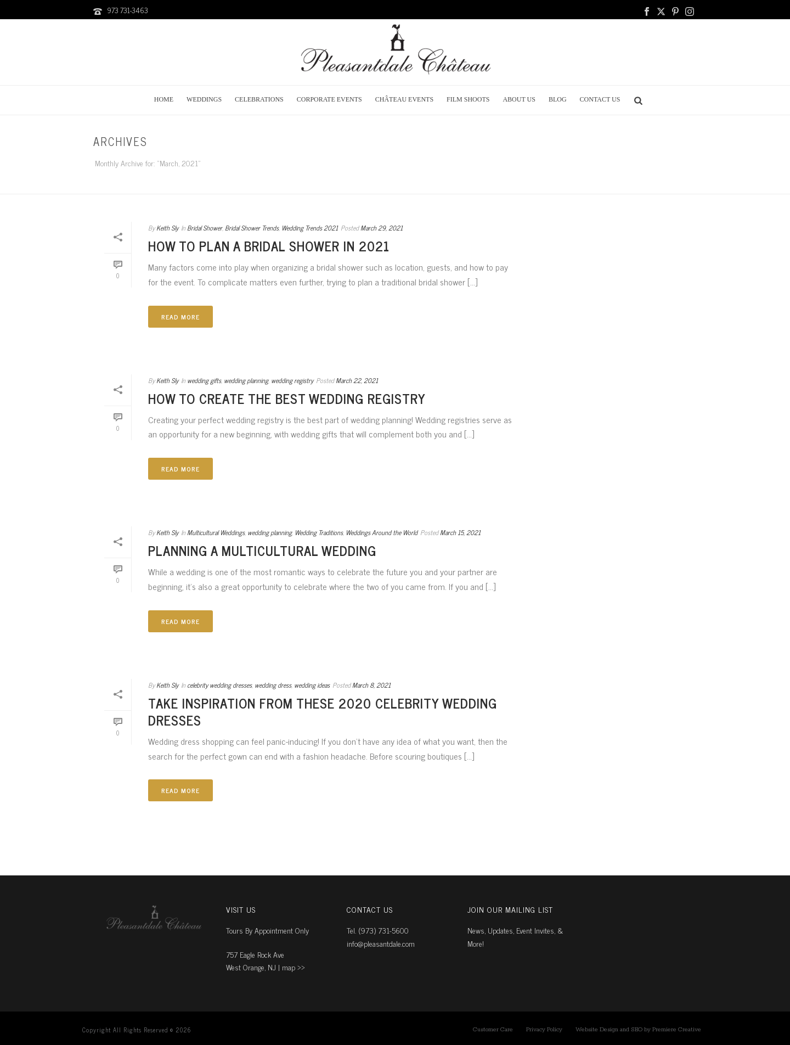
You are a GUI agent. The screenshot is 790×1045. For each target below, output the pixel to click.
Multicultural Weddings (216, 532)
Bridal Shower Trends (252, 227)
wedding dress (273, 684)
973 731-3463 (127, 10)
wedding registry (292, 380)
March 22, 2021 (357, 380)
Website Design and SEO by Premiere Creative (638, 1029)
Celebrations (259, 99)
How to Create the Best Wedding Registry (287, 398)
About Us (519, 99)
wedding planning (246, 380)
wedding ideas (312, 684)
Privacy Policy (544, 1029)
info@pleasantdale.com (381, 943)
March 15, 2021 (460, 532)
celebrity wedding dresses (219, 684)
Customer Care (493, 1029)
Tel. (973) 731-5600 (378, 930)
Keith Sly (167, 227)
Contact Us (600, 99)
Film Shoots (468, 99)
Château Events (404, 99)
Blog (558, 99)
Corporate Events (329, 99)
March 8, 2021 (371, 684)
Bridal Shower (204, 227)
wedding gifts (204, 380)
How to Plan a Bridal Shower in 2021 (269, 245)
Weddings (204, 99)
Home (163, 99)
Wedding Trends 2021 (309, 227)
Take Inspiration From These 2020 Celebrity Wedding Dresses (322, 711)
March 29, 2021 (381, 227)
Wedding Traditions (319, 532)
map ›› (293, 966)
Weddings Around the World (381, 532)
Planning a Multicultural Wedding (262, 550)
